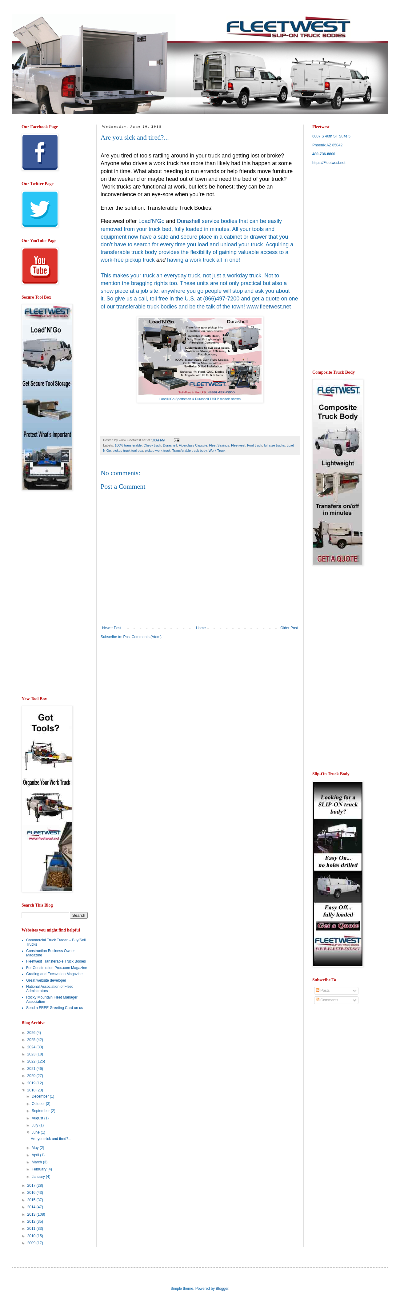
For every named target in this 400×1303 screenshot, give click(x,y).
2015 (32, 1200)
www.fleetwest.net (268, 307)
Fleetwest (238, 445)
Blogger (222, 1288)
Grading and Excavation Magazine (54, 974)
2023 (32, 1054)
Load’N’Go (151, 221)
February (39, 1169)
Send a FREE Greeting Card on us (54, 1008)
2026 (32, 1033)
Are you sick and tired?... (51, 1139)
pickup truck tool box (128, 450)
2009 (32, 1243)
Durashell (170, 445)
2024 (32, 1047)
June (36, 1132)
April (36, 1155)
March (37, 1162)
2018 (32, 1090)
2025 (32, 1040)
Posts (323, 990)
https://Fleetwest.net (328, 163)
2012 (32, 1221)
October (39, 1104)
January (39, 1176)
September (41, 1111)
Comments (327, 1000)
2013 (32, 1214)
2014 (32, 1207)
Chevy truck (152, 445)
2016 (32, 1192)
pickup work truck (157, 450)
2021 (32, 1069)
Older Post (289, 628)
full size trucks (274, 445)
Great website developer (46, 980)
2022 (32, 1061)
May (36, 1148)
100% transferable (128, 445)
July (35, 1125)
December (41, 1096)
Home (201, 628)
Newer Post (111, 628)
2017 (32, 1185)
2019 (32, 1083)
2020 (32, 1076)
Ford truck (254, 445)
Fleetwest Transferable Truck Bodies (56, 961)
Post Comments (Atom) (142, 637)
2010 (32, 1236)
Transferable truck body (189, 450)
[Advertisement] (152, 692)
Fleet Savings (219, 445)
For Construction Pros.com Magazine (56, 968)
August (38, 1118)
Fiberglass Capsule (193, 445)
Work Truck (217, 450)
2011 (32, 1228)
